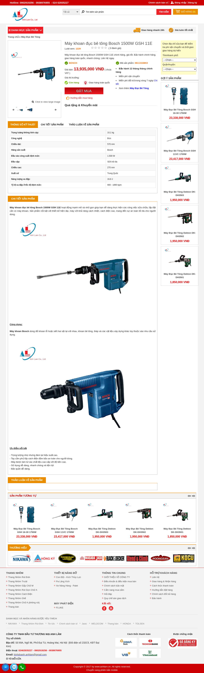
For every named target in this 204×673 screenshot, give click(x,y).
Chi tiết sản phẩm (52, 124)
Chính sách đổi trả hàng (164, 594)
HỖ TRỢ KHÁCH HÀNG (163, 573)
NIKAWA (12, 623)
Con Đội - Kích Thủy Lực (68, 577)
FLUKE (59, 607)
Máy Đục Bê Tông (30, 37)
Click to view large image (47, 102)
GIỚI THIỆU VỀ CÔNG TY (117, 577)
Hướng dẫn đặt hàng (162, 590)
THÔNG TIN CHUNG (113, 573)
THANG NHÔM (14, 573)
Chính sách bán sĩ (158, 2)
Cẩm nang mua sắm (114, 590)
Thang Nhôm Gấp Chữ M (20, 585)
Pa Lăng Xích (63, 581)
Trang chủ (13, 37)
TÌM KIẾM (164, 12)
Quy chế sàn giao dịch (115, 598)
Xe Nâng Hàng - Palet (67, 585)
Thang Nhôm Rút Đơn (19, 577)
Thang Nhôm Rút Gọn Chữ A (22, 590)
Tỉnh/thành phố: (170, 55)
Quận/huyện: (169, 64)
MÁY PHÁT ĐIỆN (63, 603)
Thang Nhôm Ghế (17, 598)
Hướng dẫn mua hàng (79, 98)
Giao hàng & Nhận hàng (164, 581)
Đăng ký (192, 2)
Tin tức (51, 623)
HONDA (127, 623)
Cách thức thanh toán (163, 585)
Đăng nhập (180, 2)
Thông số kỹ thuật (22, 124)
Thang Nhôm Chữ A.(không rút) (24, 602)
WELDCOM (97, 623)
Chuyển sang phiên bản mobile (102, 670)
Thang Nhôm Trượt (17, 581)
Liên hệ (155, 577)
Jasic (84, 623)
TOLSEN (139, 623)
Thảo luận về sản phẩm (84, 124)
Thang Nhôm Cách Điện (20, 594)
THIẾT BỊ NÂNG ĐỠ (65, 573)
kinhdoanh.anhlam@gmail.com (30, 654)
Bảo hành (157, 598)
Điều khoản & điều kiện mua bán (120, 581)
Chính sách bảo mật (114, 585)
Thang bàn (13, 607)
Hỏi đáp (108, 594)
